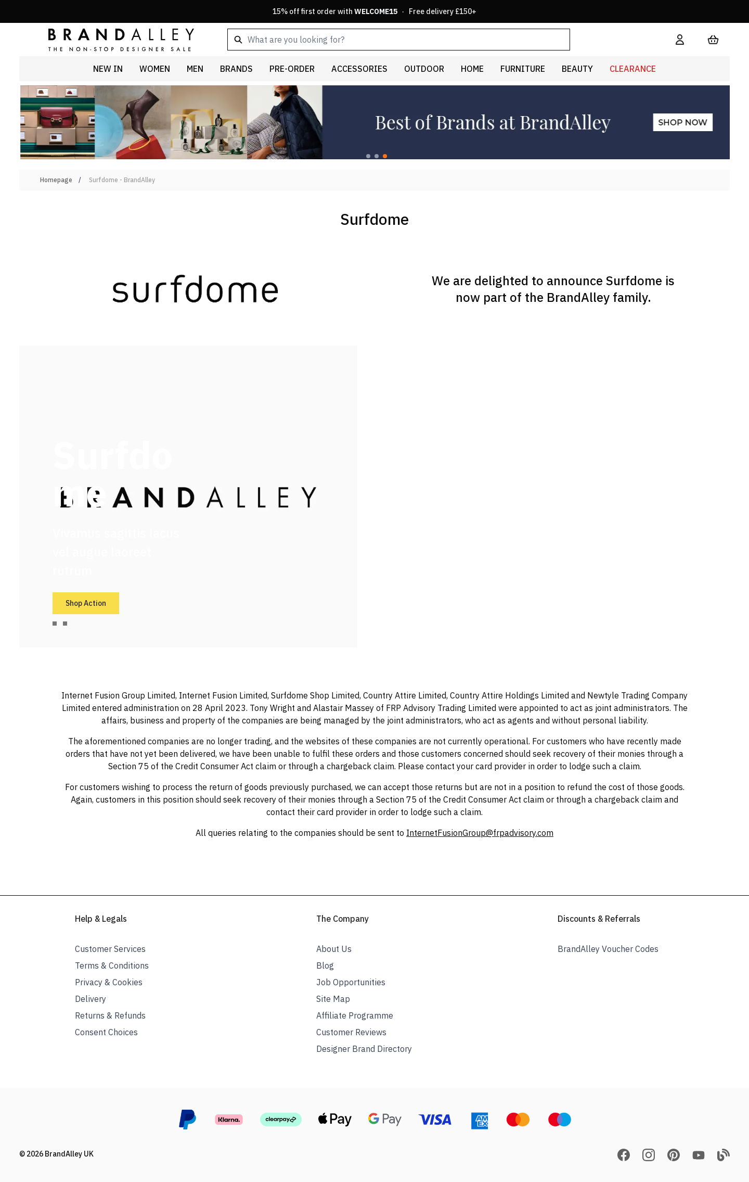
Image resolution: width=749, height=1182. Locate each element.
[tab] (55, 623)
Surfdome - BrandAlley (122, 180)
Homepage (56, 180)
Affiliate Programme (354, 1015)
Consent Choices (106, 1032)
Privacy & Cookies (109, 982)
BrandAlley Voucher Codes (608, 949)
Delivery (90, 999)
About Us (334, 949)
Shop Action (86, 603)
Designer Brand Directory (364, 1049)
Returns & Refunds (110, 1015)
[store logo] (112, 39)
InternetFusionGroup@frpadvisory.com (479, 833)
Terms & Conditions (112, 965)
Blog (325, 965)
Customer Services (110, 949)
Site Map (333, 999)
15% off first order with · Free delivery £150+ (374, 11)
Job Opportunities (350, 982)
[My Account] (679, 39)
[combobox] (434, 39)
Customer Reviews (351, 1032)
